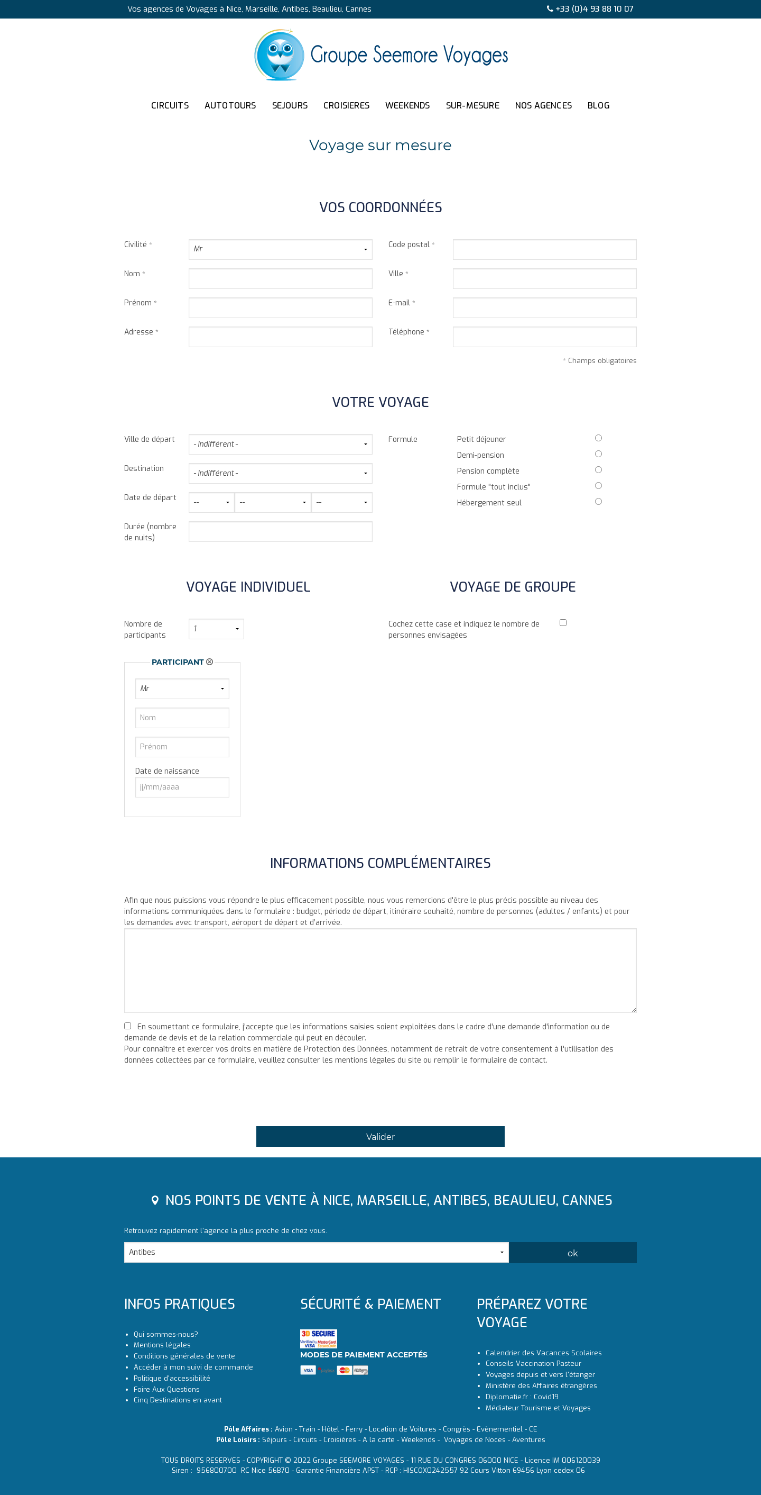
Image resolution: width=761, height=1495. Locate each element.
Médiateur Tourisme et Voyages (538, 1407)
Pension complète (488, 471)
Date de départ (150, 498)
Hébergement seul (489, 503)
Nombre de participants (145, 629)
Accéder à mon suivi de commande (193, 1367)
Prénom (138, 303)
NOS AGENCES (543, 105)
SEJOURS (290, 105)
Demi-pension (480, 455)
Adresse (138, 332)
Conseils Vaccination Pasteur (533, 1363)
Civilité (135, 245)
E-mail (399, 303)
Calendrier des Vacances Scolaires (544, 1352)
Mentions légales (162, 1344)
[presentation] (204, 1099)
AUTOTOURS (230, 105)
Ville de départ (149, 439)
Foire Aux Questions (167, 1389)
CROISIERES (346, 105)
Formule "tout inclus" (494, 487)
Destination (144, 469)
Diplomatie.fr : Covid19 (522, 1396)
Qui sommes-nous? (166, 1334)
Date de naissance (167, 771)
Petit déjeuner (481, 439)
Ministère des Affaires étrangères (541, 1385)
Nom (132, 274)
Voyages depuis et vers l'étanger (540, 1374)
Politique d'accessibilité (172, 1378)
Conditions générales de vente (184, 1356)
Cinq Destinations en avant (178, 1400)
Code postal (409, 245)
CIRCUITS (170, 105)
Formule (402, 439)
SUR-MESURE (472, 105)
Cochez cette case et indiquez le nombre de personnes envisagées (464, 629)
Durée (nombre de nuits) (150, 532)
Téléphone (406, 332)
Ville (395, 274)
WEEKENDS (407, 105)
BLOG (599, 105)
